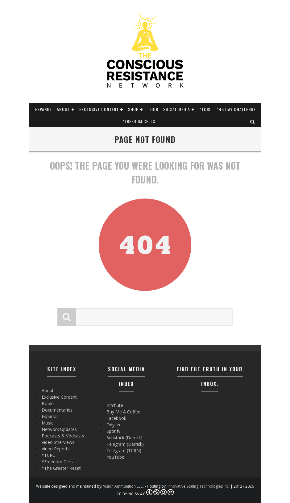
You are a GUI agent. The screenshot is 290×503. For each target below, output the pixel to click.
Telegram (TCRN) (123, 450)
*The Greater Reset (61, 468)
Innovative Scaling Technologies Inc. (199, 486)
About (63, 109)
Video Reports (56, 449)
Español (43, 109)
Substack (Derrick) (124, 438)
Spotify (113, 431)
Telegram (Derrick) (125, 444)
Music (47, 423)
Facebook (116, 418)
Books (48, 403)
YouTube (115, 457)
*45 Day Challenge (236, 109)
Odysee (114, 425)
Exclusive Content (99, 109)
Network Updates (59, 429)
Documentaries (57, 410)
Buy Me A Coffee (123, 412)
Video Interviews (58, 442)
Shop (133, 109)
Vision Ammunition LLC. (123, 486)
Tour (153, 109)
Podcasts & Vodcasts (63, 436)
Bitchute (114, 405)
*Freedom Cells (138, 121)
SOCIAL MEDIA (176, 109)
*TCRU (205, 109)
